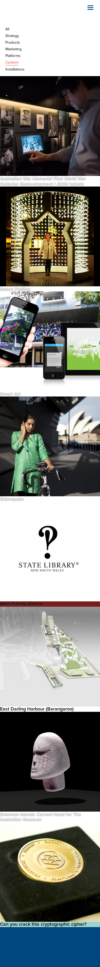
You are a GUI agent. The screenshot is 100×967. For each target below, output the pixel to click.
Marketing (13, 49)
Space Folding (15, 289)
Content (11, 62)
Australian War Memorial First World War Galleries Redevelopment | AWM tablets (43, 181)
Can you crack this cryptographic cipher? (43, 924)
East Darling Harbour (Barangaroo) (37, 709)
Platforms (13, 55)
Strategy (12, 36)
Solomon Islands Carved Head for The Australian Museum (40, 816)
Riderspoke (12, 499)
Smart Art (10, 393)
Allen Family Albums (21, 604)
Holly (32, 13)
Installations (15, 69)
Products (12, 42)
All (7, 29)
